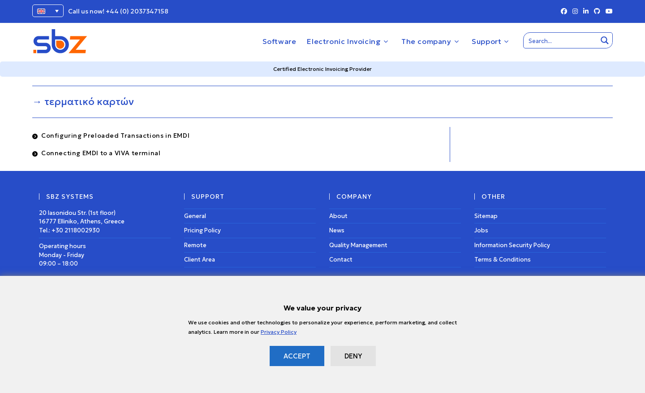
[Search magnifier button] (604, 40)
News (336, 230)
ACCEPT (297, 356)
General (195, 216)
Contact (341, 259)
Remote (195, 245)
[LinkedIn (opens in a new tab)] (585, 11)
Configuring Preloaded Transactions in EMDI (115, 135)
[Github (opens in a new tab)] (597, 11)
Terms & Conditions (502, 259)
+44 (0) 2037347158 (137, 11)
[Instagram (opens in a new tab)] (575, 11)
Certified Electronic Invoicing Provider (322, 69)
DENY (353, 356)
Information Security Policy (512, 245)
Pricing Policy (202, 230)
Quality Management (358, 245)
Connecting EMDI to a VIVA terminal (100, 153)
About (338, 216)
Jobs (481, 230)
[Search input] (561, 40)
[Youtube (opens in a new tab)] (608, 11)
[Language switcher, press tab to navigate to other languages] (48, 10)
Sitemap (486, 216)
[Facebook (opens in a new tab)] (564, 11)
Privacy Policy (279, 331)
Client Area (199, 259)
